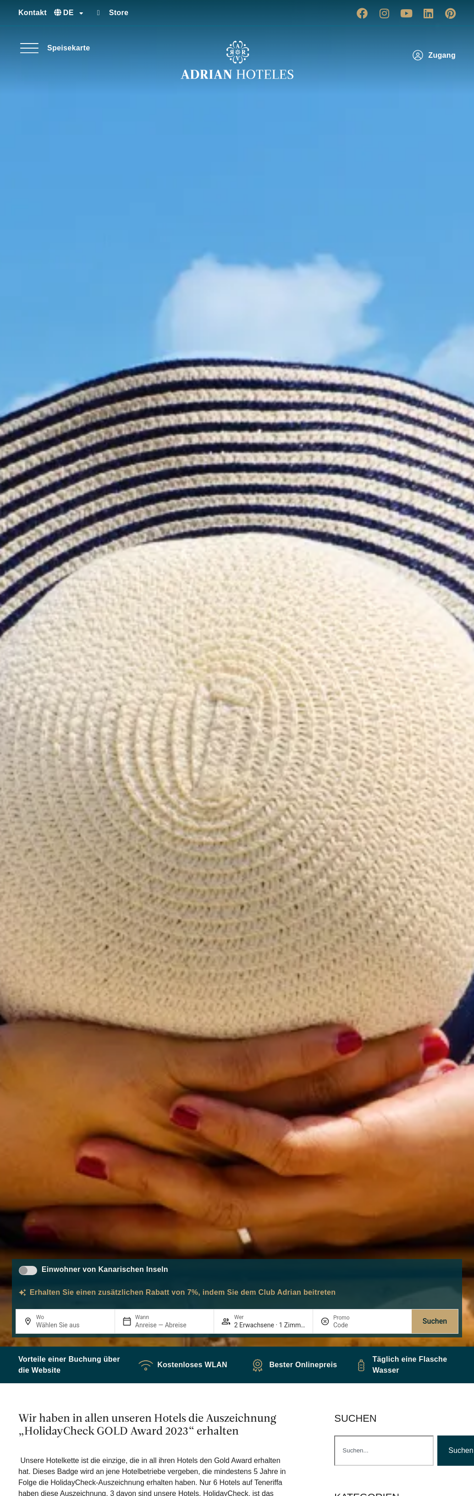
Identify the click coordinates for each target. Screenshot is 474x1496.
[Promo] (355, 1325)
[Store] (98, 12)
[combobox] (384, 1451)
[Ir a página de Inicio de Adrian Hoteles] (237, 60)
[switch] (28, 1270)
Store (119, 12)
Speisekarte (68, 48)
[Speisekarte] (29, 48)
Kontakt (32, 12)
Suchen (435, 1321)
